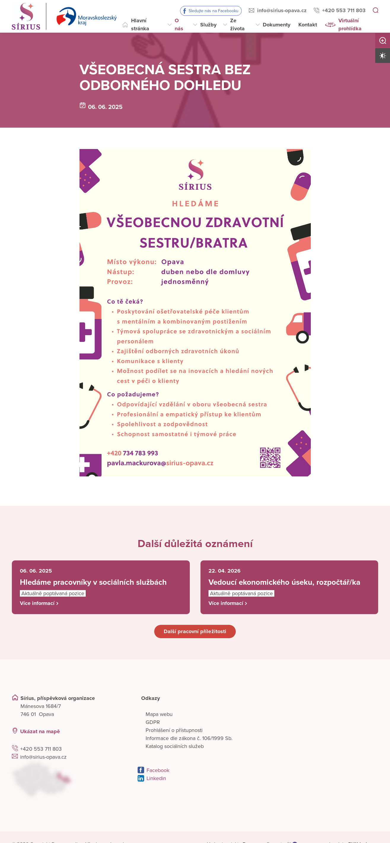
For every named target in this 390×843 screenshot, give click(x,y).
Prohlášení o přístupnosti (174, 730)
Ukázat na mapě (40, 731)
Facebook (158, 770)
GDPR (153, 722)
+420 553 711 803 (344, 10)
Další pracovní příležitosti (195, 631)
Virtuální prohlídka (350, 24)
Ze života (237, 24)
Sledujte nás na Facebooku (213, 10)
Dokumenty (276, 24)
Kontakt (307, 24)
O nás (179, 24)
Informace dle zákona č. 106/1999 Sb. (189, 738)
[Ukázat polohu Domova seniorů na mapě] (69, 779)
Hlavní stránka (140, 24)
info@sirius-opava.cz (282, 10)
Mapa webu (159, 714)
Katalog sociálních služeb (175, 746)
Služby (208, 24)
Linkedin (156, 778)
